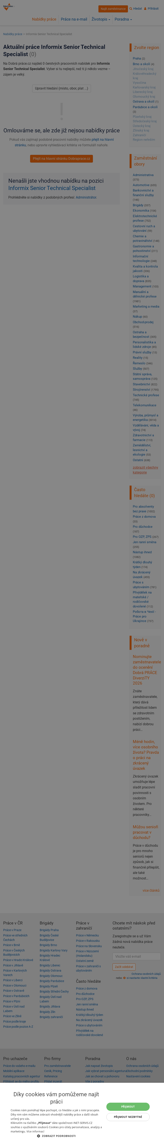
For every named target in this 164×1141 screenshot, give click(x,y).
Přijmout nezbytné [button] (128, 1117)
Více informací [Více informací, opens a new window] (35, 1131)
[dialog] (82, 1112)
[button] (56, 1136)
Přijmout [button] (128, 1106)
